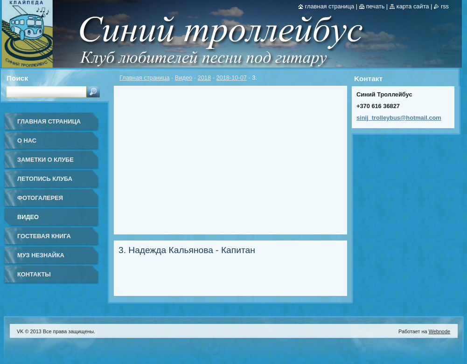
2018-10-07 (231, 77)
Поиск (17, 78)
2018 (204, 77)
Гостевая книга (44, 236)
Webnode (439, 331)
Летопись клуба (44, 178)
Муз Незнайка (40, 255)
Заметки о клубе (45, 159)
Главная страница (144, 77)
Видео (183, 77)
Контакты (34, 274)
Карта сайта (413, 6)
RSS (445, 6)
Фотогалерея (40, 197)
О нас (26, 140)
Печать (375, 6)
